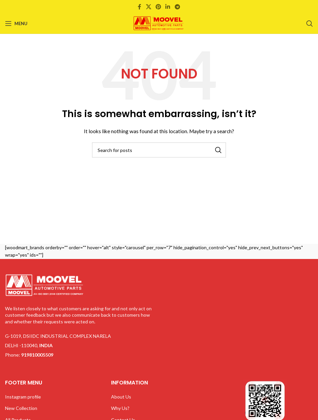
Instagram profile (23, 397)
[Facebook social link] (140, 7)
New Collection (21, 408)
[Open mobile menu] (16, 23)
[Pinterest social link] (158, 7)
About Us (121, 397)
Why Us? (120, 408)
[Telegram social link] (177, 7)
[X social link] (148, 7)
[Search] (309, 23)
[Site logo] (158, 23)
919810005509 (37, 355)
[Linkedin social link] (167, 7)
